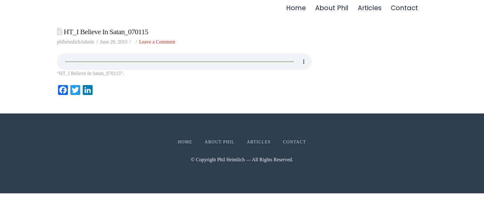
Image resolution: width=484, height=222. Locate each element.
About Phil (331, 10)
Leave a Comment (157, 47)
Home (296, 10)
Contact (404, 10)
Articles (370, 10)
